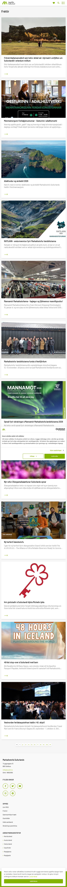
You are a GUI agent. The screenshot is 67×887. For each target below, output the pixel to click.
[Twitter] (12, 786)
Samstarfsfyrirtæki (9, 815)
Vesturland (8, 844)
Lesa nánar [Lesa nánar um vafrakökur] (33, 876)
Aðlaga (33, 456)
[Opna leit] (58, 3)
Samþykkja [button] (33, 881)
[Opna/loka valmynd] (63, 3)
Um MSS (6, 807)
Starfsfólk (6, 818)
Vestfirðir (7, 848)
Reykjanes (7, 852)
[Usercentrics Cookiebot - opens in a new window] (57, 429)
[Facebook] (5, 786)
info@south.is (8, 770)
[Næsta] (50, 744)
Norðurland (8, 836)
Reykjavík (7, 855)
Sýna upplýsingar (55, 450)
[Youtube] (20, 786)
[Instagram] (5, 793)
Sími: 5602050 (8, 773)
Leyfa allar (54, 456)
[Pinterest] (12, 793)
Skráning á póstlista (10, 826)
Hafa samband (8, 822)
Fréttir (5, 811)
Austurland (8, 840)
